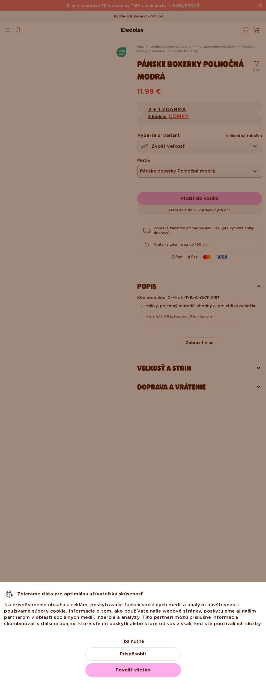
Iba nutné (133, 641)
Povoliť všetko (133, 670)
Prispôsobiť (133, 653)
